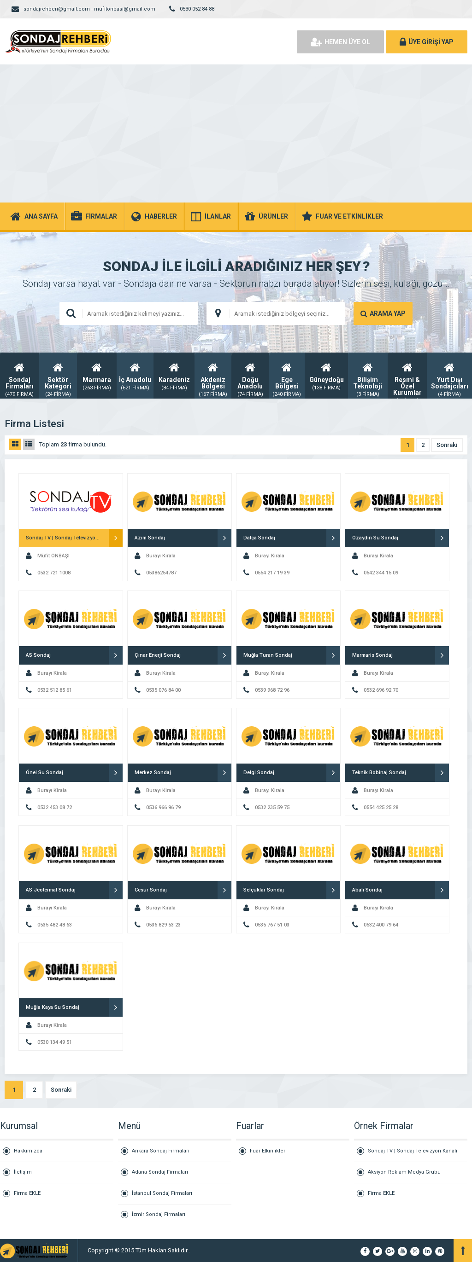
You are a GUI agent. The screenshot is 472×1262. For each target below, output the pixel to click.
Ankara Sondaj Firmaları (160, 1151)
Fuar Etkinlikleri (268, 1151)
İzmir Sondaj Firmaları (158, 1214)
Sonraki (447, 444)
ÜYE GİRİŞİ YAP (427, 41)
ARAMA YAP (383, 313)
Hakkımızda (28, 1151)
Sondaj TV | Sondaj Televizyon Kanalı (412, 1151)
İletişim (23, 1172)
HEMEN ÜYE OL (340, 41)
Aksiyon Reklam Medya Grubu (404, 1172)
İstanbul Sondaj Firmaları (162, 1193)
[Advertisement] (236, 133)
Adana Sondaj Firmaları (160, 1172)
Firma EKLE (27, 1193)
